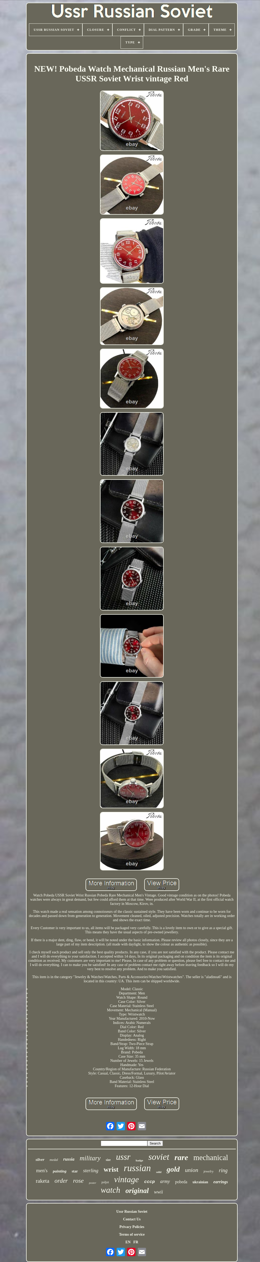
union (191, 1170)
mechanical (210, 1157)
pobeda (181, 1182)
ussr (123, 1157)
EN (128, 1242)
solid (158, 1172)
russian (137, 1168)
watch (110, 1190)
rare (181, 1157)
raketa (42, 1181)
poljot (105, 1182)
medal (54, 1160)
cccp (149, 1181)
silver (40, 1159)
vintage (126, 1179)
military (90, 1158)
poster (92, 1182)
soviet (158, 1157)
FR (135, 1242)
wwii (158, 1192)
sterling (90, 1170)
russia (68, 1159)
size (108, 1160)
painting (60, 1171)
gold (173, 1169)
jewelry (208, 1171)
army (165, 1181)
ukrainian (200, 1182)
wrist (111, 1169)
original (137, 1191)
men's (42, 1170)
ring (223, 1170)
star (75, 1171)
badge (139, 1160)
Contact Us (132, 1219)
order (61, 1180)
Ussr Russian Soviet (131, 1212)
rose (78, 1180)
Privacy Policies (131, 1227)
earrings (220, 1182)
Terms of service (131, 1234)
